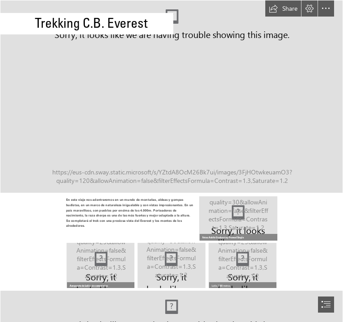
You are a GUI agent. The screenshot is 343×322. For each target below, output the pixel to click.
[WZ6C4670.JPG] (100, 265)
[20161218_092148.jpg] (171, 96)
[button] (283, 8)
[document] (171, 161)
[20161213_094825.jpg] (238, 218)
